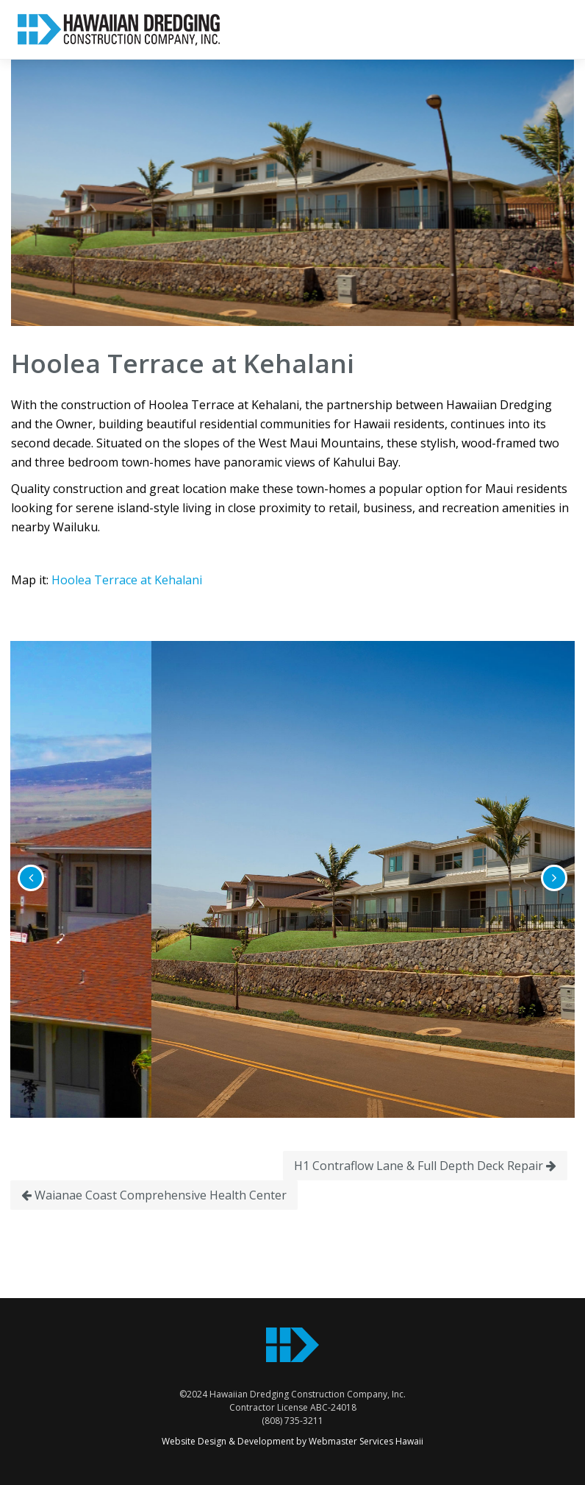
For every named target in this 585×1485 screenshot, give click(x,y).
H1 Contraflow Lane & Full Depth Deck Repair (425, 1166)
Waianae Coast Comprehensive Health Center (154, 1195)
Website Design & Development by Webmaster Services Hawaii (292, 1441)
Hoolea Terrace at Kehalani (126, 580)
